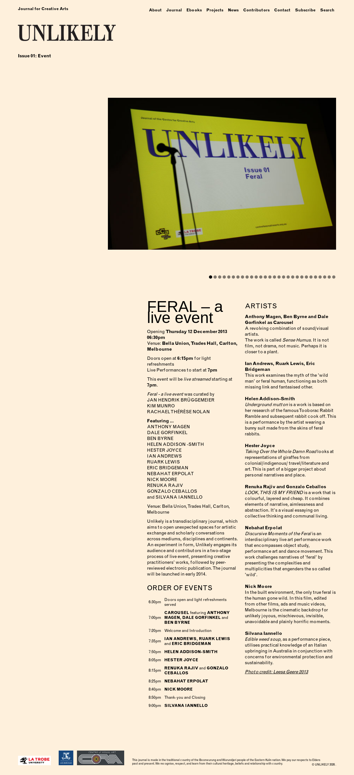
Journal (174, 10)
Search (327, 10)
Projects (214, 10)
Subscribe (305, 10)
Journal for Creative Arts (43, 9)
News (233, 10)
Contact (282, 10)
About (155, 10)
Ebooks (194, 10)
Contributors (256, 10)
